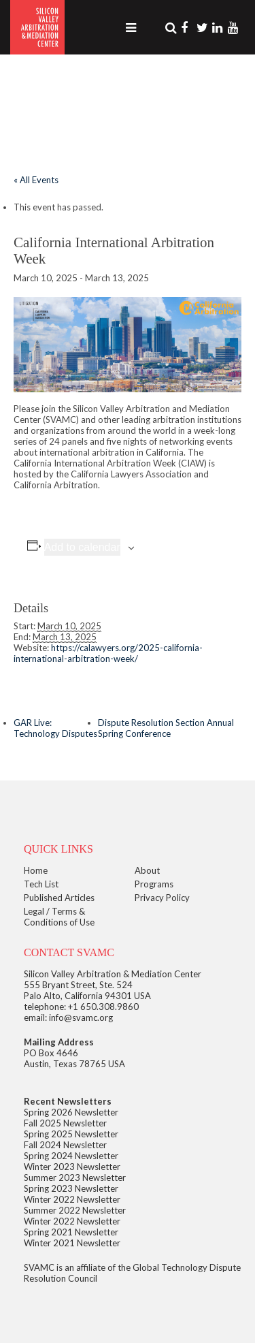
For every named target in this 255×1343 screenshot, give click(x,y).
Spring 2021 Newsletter (71, 1232)
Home (36, 870)
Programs (154, 884)
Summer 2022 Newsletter (75, 1210)
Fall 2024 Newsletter (65, 1144)
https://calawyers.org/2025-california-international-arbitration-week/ (108, 653)
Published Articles (59, 897)
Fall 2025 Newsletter (65, 1123)
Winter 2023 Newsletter (72, 1166)
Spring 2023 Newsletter (71, 1188)
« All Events (36, 179)
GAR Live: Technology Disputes (55, 728)
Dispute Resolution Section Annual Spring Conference (166, 728)
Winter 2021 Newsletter (72, 1242)
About (147, 870)
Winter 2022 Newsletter (72, 1199)
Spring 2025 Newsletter (71, 1133)
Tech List (41, 884)
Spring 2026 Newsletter (71, 1112)
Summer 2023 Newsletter (75, 1177)
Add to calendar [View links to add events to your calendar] (82, 547)
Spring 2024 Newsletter (71, 1155)
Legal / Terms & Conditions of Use (59, 917)
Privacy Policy (162, 897)
